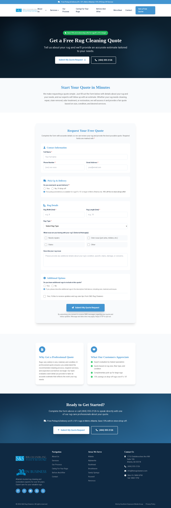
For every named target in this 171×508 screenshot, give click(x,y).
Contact (128, 10)
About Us (41, 10)
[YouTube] (30, 491)
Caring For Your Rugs (82, 10)
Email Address (92, 163)
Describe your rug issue (52, 251)
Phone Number (49, 163)
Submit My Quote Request (72, 59)
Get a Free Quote (142, 10)
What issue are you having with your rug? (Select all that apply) (66, 233)
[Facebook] (18, 491)
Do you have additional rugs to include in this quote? (62, 282)
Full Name (47, 152)
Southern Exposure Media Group (131, 504)
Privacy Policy (150, 504)
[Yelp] (43, 491)
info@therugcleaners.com (135, 471)
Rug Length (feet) (93, 210)
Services (54, 10)
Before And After (101, 10)
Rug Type (47, 221)
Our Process (65, 10)
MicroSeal (118, 10)
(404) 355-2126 (103, 60)
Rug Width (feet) (49, 210)
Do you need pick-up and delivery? (56, 185)
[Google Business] (37, 491)
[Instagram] (24, 491)
